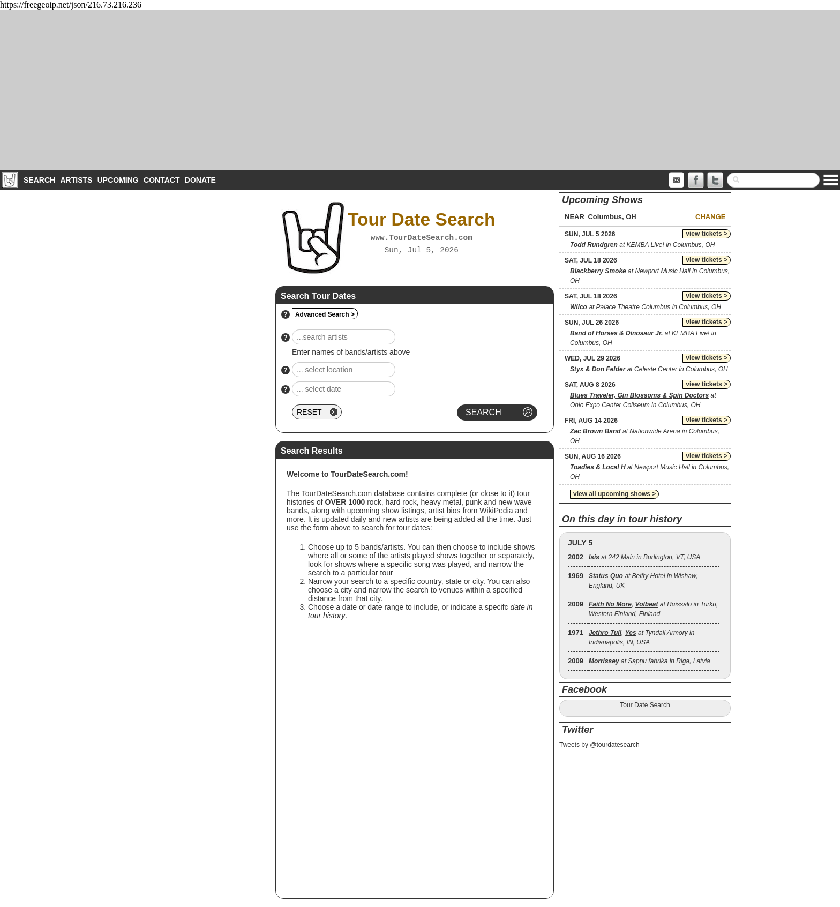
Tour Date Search (645, 705)
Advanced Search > (325, 314)
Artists (76, 180)
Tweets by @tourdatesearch (599, 744)
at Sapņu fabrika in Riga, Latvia (649, 661)
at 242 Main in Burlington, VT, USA (644, 557)
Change (710, 217)
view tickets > (707, 233)
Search (39, 180)
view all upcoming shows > (614, 494)
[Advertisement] (420, 90)
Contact (161, 180)
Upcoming (118, 180)
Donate (200, 180)
